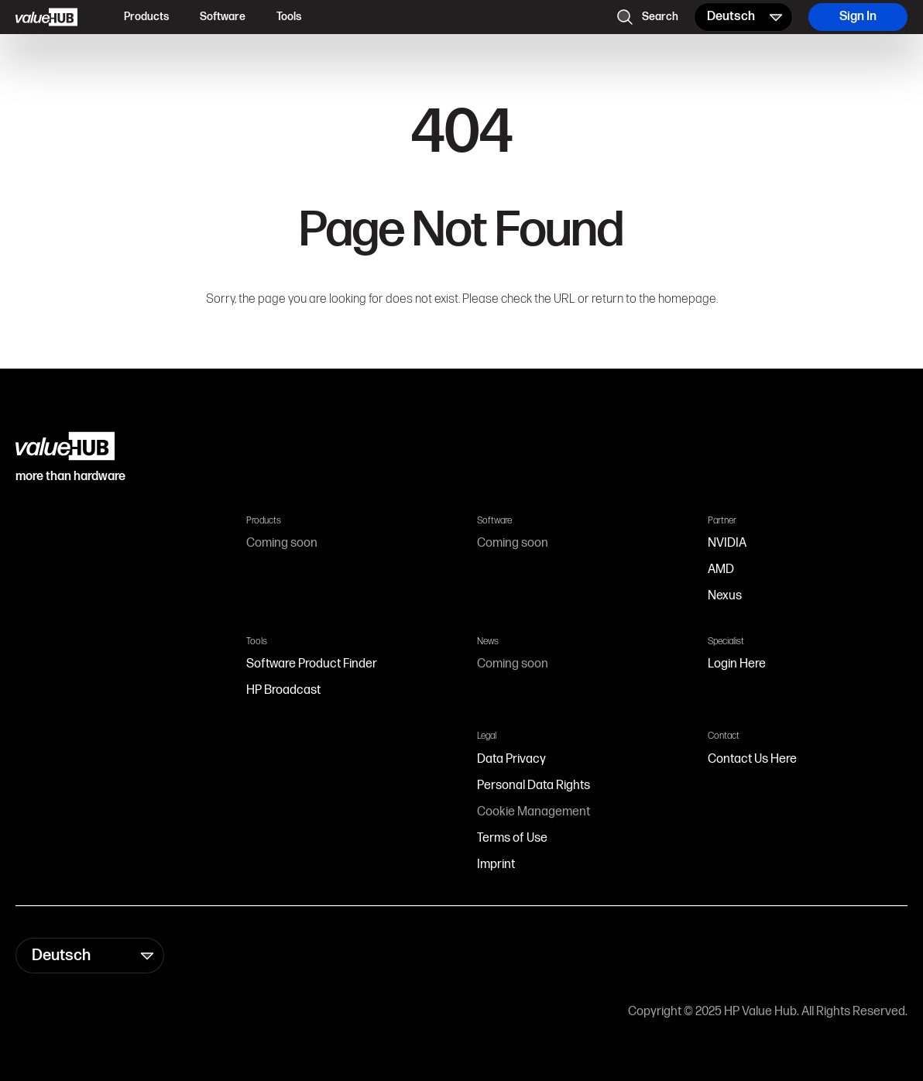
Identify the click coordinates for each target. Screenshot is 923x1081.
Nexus (725, 596)
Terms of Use (512, 838)
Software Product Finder (311, 664)
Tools (288, 16)
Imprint (496, 864)
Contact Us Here (752, 759)
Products (146, 16)
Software (222, 16)
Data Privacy (511, 759)
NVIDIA (727, 543)
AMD (721, 569)
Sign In (858, 16)
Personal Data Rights (533, 785)
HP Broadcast (283, 690)
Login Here (737, 664)
